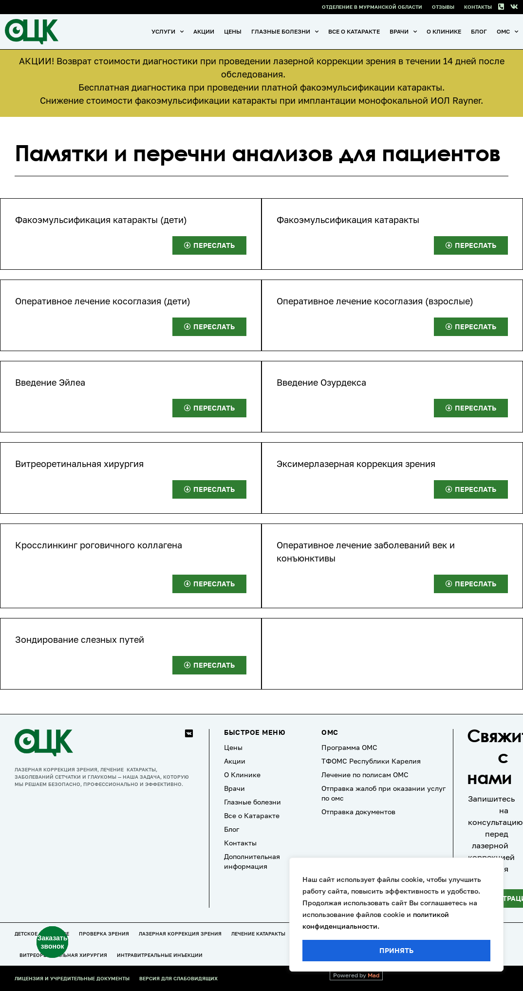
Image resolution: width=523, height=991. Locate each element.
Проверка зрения (104, 933)
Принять (396, 950)
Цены (233, 31)
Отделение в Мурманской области (372, 7)
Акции (203, 31)
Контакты (478, 7)
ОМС (507, 31)
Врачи (403, 31)
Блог (479, 31)
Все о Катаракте (354, 31)
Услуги (167, 31)
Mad (373, 975)
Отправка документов (358, 811)
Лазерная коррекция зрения (180, 933)
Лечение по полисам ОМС (365, 774)
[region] (396, 915)
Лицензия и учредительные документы (72, 978)
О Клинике (444, 31)
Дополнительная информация (252, 861)
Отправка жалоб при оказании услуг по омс (383, 793)
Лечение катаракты (258, 933)
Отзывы (443, 7)
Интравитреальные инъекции (160, 955)
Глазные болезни (284, 31)
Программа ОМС (349, 747)
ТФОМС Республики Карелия (371, 761)
